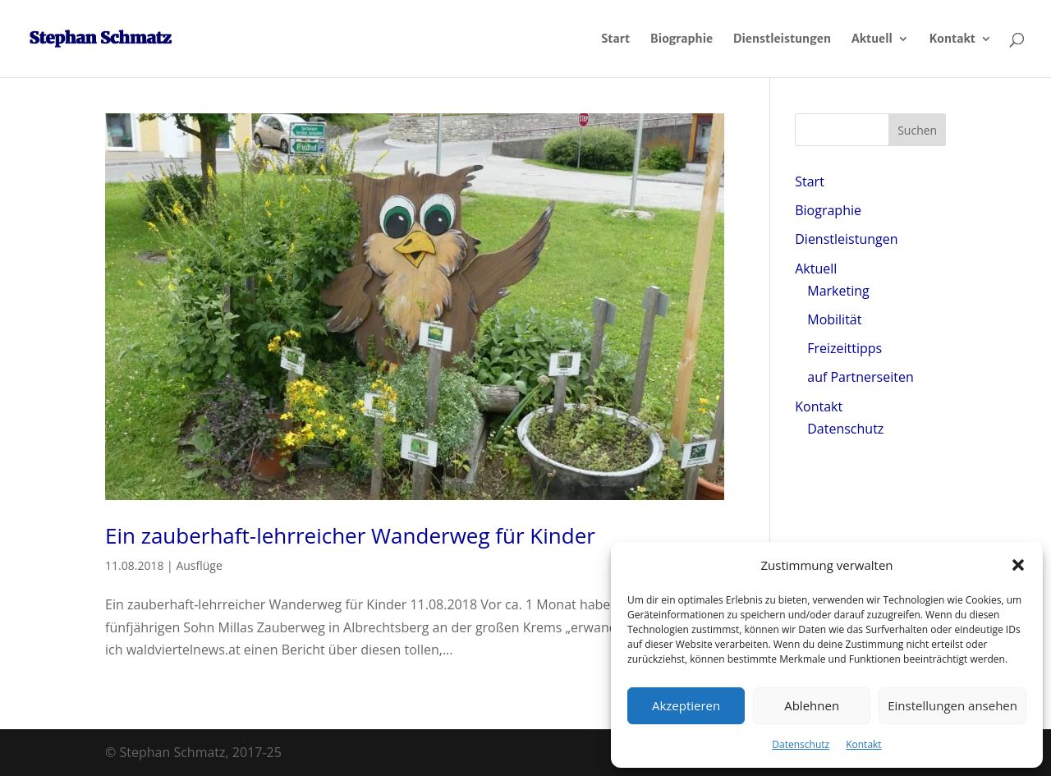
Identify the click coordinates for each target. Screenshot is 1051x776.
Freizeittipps (844, 348)
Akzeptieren (686, 705)
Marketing (838, 291)
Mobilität (834, 319)
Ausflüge (199, 565)
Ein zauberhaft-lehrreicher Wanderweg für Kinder (350, 535)
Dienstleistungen (782, 39)
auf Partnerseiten (860, 377)
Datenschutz (800, 744)
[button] (1018, 565)
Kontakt (863, 744)
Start (615, 39)
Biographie (681, 39)
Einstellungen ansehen (952, 705)
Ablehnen (811, 705)
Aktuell (872, 39)
